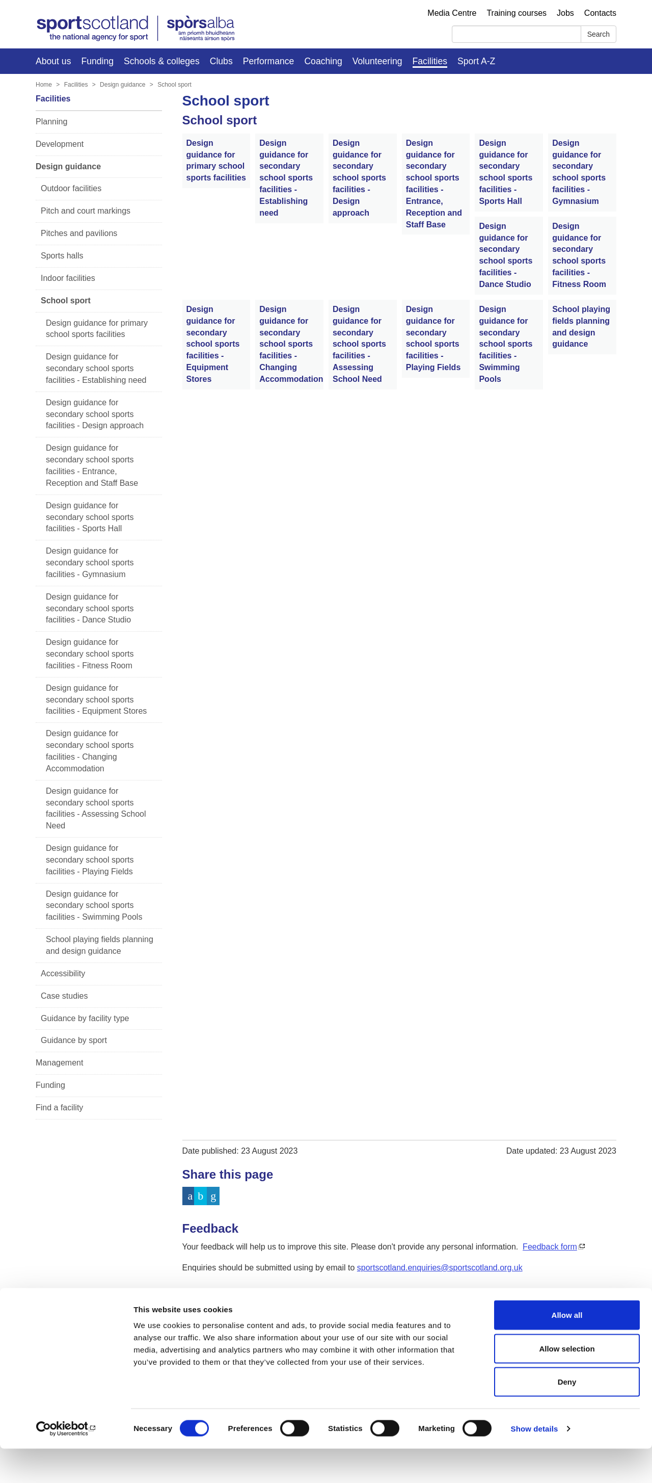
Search (598, 34)
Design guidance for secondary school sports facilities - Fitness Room (90, 654)
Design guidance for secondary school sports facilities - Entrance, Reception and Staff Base (92, 465)
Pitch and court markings (85, 210)
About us (53, 61)
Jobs (565, 13)
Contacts (600, 13)
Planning (51, 121)
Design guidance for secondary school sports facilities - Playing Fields (90, 860)
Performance (268, 61)
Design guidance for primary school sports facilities (97, 329)
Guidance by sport (74, 1040)
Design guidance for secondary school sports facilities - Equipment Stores (96, 700)
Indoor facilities (68, 278)
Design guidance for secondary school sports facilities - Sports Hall (90, 517)
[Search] (516, 34)
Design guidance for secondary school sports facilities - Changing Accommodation (90, 751)
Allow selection (566, 1382)
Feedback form (550, 1246)
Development (60, 144)
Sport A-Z (476, 61)
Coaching (323, 61)
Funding (97, 61)
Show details (534, 1463)
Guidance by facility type (85, 1018)
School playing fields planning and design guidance (99, 945)
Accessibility (63, 973)
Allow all (567, 1349)
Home (44, 84)
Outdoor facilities (71, 188)
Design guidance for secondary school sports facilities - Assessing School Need (96, 808)
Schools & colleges (162, 61)
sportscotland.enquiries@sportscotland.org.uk (440, 1267)
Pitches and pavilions (79, 233)
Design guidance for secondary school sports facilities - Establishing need (96, 368)
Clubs (221, 61)
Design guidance (122, 84)
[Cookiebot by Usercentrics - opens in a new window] (66, 1463)
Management (59, 1062)
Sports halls (62, 255)
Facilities (430, 61)
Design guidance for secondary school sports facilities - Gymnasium (90, 563)
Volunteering (377, 61)
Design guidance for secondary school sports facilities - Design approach (95, 414)
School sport (174, 84)
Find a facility (59, 1107)
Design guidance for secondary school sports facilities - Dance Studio (90, 608)
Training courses (516, 13)
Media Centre (451, 13)
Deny (567, 1416)
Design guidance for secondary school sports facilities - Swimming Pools (94, 906)
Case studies (64, 996)
